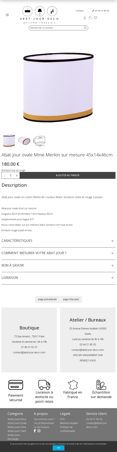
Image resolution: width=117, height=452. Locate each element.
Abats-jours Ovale (17, 423)
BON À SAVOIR (13, 265)
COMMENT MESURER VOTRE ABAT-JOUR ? (34, 253)
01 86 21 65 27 (29, 347)
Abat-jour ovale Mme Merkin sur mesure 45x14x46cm (57, 155)
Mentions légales (69, 423)
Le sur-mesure (41, 427)
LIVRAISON (10, 277)
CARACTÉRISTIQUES (17, 240)
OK (58, 448)
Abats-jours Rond (17, 419)
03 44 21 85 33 (102, 10)
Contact (80, 10)
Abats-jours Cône (17, 427)
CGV (62, 419)
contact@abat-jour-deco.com (29, 352)
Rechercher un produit (41, 27)
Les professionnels (44, 423)
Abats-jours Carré (17, 431)
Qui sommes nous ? (44, 419)
